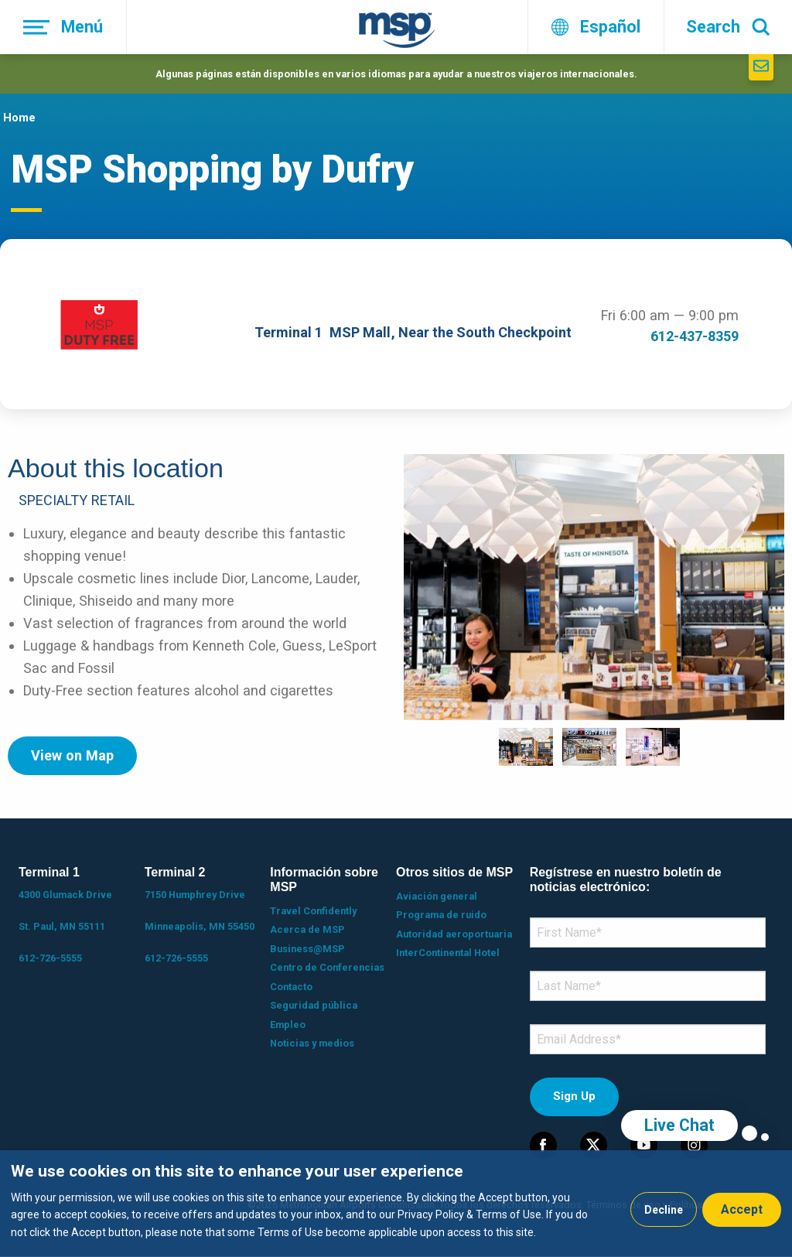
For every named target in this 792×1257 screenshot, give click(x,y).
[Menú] (63, 27)
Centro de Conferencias (327, 967)
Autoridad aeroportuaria (454, 934)
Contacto (291, 986)
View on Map (72, 755)
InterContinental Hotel (448, 952)
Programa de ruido (441, 915)
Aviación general (436, 896)
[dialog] (396, 1203)
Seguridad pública (313, 1005)
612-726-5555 (50, 958)
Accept (742, 1209)
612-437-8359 (694, 336)
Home (19, 118)
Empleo (288, 1024)
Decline (663, 1210)
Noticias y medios (312, 1043)
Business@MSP (307, 949)
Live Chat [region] (679, 1125)
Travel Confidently (313, 911)
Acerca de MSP (307, 929)
